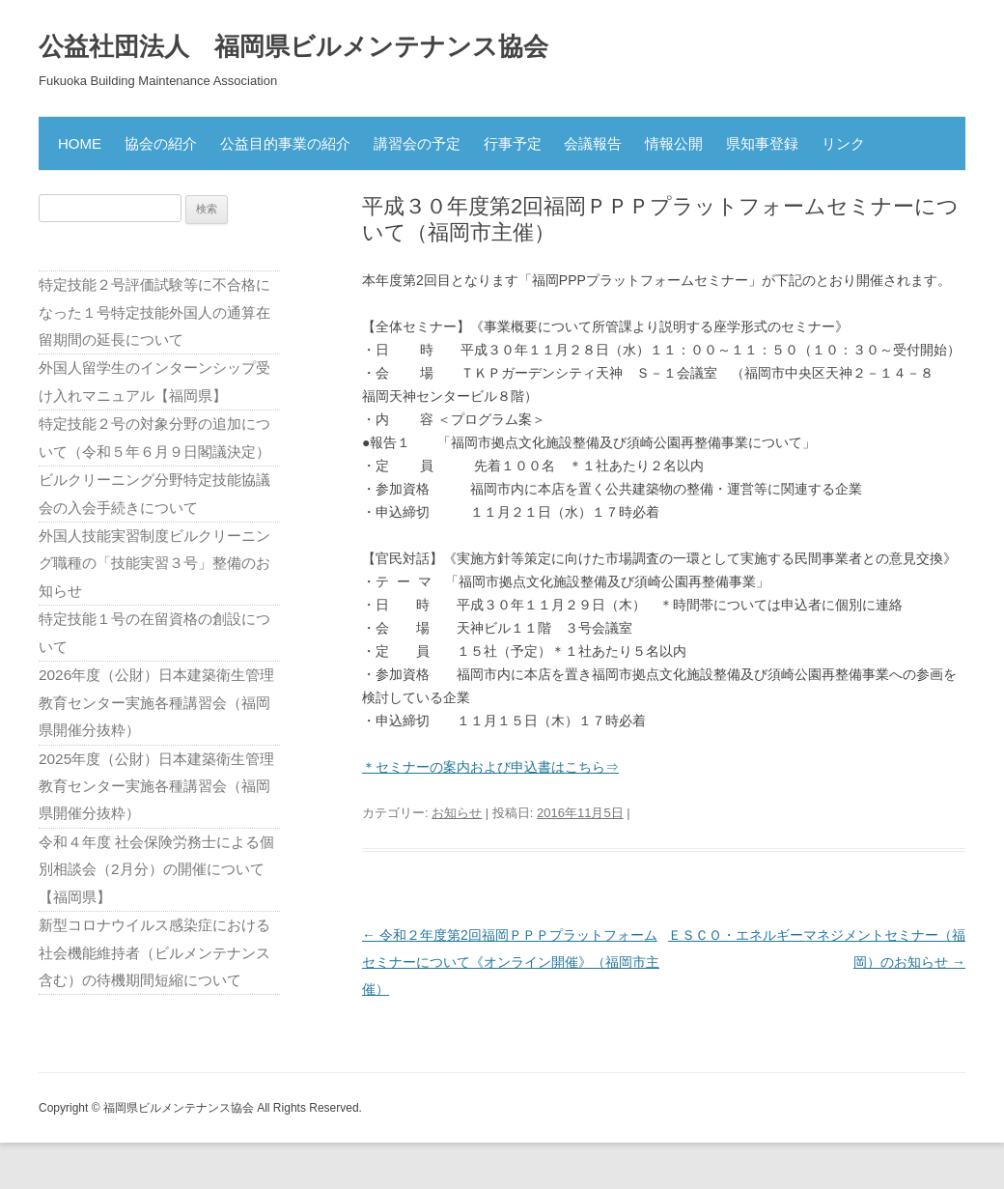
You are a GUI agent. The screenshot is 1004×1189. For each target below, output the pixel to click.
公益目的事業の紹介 (285, 143)
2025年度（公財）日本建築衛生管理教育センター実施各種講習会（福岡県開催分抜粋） (156, 786)
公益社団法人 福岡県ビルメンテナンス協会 (293, 46)
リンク (843, 143)
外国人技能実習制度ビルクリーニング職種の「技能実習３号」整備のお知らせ (154, 563)
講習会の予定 (417, 143)
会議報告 (593, 143)
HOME (79, 143)
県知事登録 (762, 143)
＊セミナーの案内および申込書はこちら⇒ (490, 767)
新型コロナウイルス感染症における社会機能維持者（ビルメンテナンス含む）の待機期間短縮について (154, 952)
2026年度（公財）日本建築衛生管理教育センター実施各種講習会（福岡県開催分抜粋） (156, 702)
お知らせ (457, 813)
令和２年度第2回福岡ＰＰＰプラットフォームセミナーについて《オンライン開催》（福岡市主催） (510, 962)
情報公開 (674, 143)
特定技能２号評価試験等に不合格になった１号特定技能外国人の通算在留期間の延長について (154, 312)
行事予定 (513, 143)
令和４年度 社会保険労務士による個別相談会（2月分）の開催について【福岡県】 (156, 869)
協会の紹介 (161, 143)
